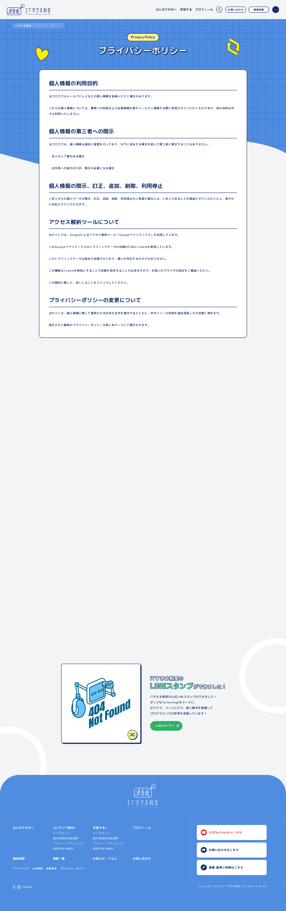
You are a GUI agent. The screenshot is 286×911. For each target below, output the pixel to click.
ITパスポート (61, 833)
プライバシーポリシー (73, 868)
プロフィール (204, 9)
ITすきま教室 (23, 25)
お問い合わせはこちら (224, 850)
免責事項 (51, 868)
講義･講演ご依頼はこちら (226, 867)
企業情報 (37, 868)
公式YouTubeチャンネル (225, 832)
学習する (186, 9)
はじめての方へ (166, 9)
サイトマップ (21, 868)
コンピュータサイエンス (68, 843)
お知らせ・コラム (105, 859)
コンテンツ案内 (63, 828)
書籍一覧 (59, 859)
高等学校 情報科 (63, 848)
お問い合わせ (235, 9)
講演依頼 (259, 9)
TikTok (27, 887)
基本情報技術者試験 (65, 838)
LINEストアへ (165, 726)
